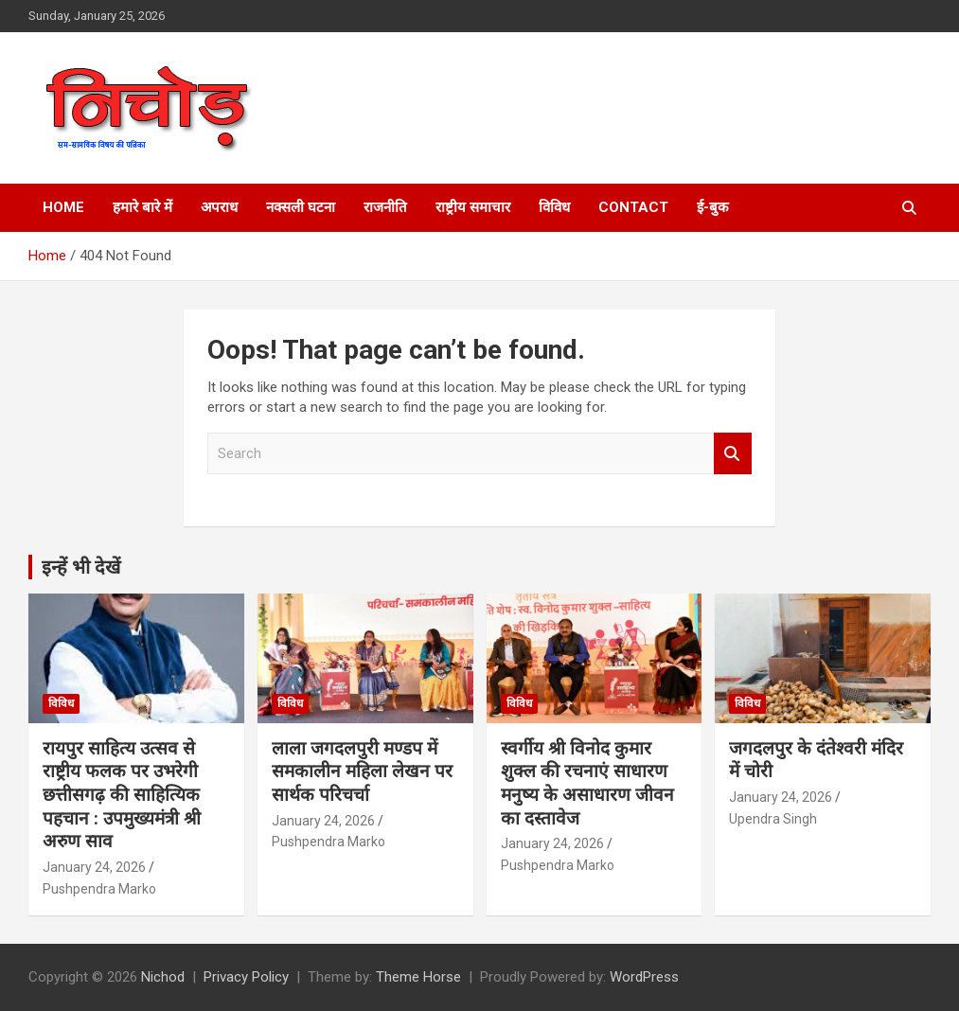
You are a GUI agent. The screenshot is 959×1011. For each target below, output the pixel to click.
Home (63, 207)
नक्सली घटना (300, 207)
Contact (633, 207)
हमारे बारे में (142, 207)
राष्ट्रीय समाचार (472, 207)
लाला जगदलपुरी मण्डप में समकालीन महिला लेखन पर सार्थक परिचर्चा (362, 771)
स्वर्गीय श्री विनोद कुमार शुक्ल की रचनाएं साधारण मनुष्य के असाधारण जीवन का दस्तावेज (587, 783)
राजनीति (385, 207)
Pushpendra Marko (99, 888)
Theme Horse (418, 976)
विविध (554, 207)
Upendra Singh (773, 818)
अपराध (219, 207)
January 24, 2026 (94, 867)
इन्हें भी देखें (81, 567)
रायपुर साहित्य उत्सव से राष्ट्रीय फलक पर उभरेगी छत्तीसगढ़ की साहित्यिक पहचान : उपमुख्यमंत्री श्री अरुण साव (122, 795)
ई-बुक (713, 207)
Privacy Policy (246, 976)
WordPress (644, 976)
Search (733, 454)
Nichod (163, 976)
